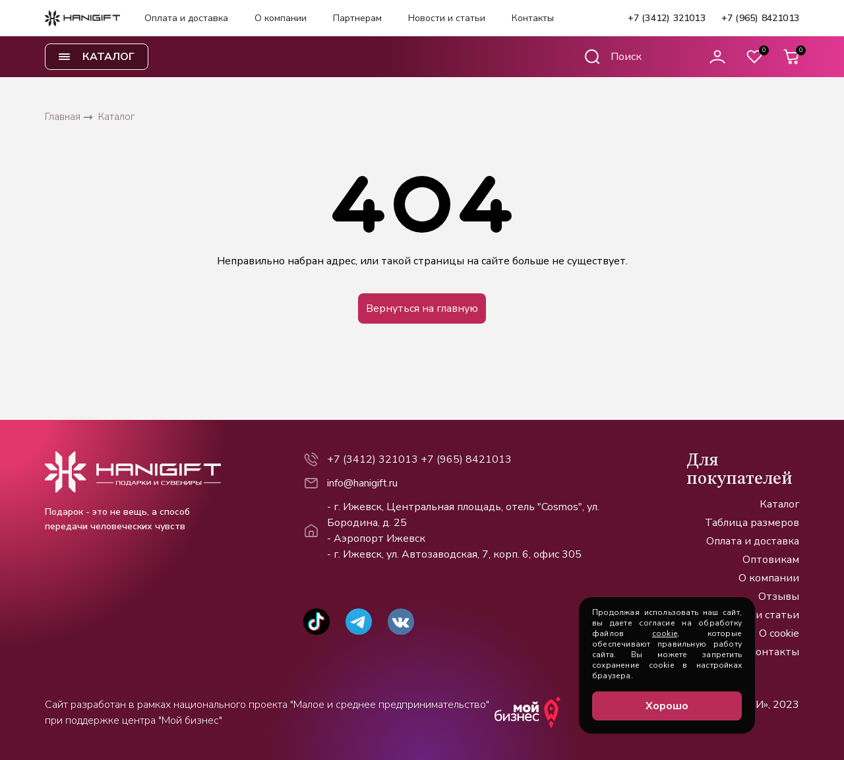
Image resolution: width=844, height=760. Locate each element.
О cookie (779, 633)
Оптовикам (770, 559)
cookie (664, 633)
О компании (281, 18)
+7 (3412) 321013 (667, 18)
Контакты (533, 18)
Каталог (779, 504)
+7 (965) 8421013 (760, 18)
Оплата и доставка (186, 18)
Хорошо (667, 706)
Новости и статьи (446, 18)
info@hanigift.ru (362, 483)
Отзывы (778, 596)
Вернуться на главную (422, 308)
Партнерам (357, 18)
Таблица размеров (752, 522)
